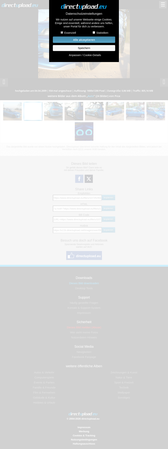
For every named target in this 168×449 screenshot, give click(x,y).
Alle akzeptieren (84, 40)
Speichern (84, 48)
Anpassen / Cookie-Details (85, 55)
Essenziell (70, 32)
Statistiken (102, 32)
